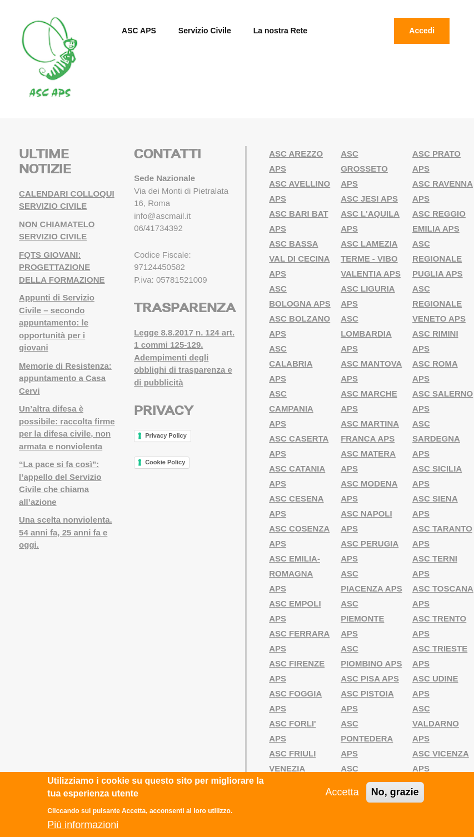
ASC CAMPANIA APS (291, 408)
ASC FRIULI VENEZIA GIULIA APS (292, 768)
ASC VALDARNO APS (435, 723)
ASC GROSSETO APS (364, 168)
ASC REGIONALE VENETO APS (439, 303)
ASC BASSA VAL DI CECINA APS (299, 258)
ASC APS (139, 30)
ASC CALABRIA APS (290, 363)
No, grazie (395, 792)
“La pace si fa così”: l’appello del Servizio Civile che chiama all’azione (60, 483)
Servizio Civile (204, 30)
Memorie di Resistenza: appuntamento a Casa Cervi (65, 378)
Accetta (342, 792)
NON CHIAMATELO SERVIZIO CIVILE (56, 230)
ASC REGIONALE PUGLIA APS (437, 258)
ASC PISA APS (370, 678)
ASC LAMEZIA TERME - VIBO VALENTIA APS (371, 258)
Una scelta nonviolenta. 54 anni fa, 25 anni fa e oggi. (65, 532)
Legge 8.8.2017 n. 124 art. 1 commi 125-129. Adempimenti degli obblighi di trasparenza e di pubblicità (184, 357)
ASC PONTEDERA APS (367, 738)
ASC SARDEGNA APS (436, 438)
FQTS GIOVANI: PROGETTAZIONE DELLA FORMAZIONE (61, 267)
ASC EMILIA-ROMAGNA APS (294, 573)
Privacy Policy (166, 435)
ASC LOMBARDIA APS (366, 333)
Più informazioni (82, 824)
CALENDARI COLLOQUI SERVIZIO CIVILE (66, 200)
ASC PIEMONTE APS (362, 618)
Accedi (422, 30)
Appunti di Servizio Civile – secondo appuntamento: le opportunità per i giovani (56, 322)
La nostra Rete (280, 30)
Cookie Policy (165, 462)
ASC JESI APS (369, 198)
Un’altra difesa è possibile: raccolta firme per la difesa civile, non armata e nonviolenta (67, 427)
